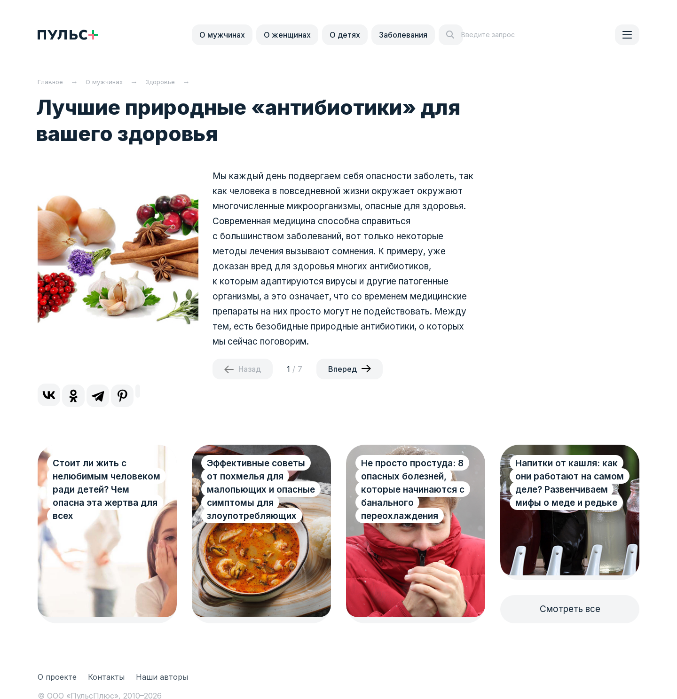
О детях (345, 34)
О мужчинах (222, 34)
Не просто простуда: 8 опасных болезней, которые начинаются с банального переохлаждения (412, 489)
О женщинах (287, 34)
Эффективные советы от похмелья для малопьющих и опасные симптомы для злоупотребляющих (261, 489)
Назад (249, 369)
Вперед (342, 369)
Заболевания (403, 34)
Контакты (106, 677)
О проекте (57, 677)
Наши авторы (162, 677)
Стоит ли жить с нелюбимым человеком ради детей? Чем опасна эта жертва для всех (106, 489)
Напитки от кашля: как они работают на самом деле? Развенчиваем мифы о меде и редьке (569, 483)
